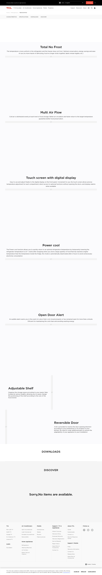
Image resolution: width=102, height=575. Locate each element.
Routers (39, 534)
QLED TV (8, 532)
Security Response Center (72, 537)
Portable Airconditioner (28, 534)
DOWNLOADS (34, 17)
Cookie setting (92, 571)
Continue (89, 2)
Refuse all (83, 571)
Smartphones (40, 529)
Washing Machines (27, 547)
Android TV (9, 539)
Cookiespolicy (66, 572)
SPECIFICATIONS (23, 17)
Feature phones (41, 537)
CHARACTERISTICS (11, 17)
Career (69, 529)
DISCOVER (43, 17)
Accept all (76, 571)
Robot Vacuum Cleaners (26, 553)
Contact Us (55, 550)
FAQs (69, 546)
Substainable (71, 532)
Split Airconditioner (27, 529)
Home (8, 12)
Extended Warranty (57, 536)
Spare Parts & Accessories (56, 546)
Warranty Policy (56, 534)
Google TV (9, 534)
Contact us (70, 534)
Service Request (56, 541)
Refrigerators (14, 12)
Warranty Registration (58, 538)
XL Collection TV (10, 537)
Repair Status (56, 543)
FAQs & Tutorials (56, 531)
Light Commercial (26, 532)
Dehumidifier (25, 537)
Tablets (39, 532)
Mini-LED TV (9, 529)
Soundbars (9, 547)
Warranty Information (73, 549)
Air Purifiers (25, 550)
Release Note (71, 554)
